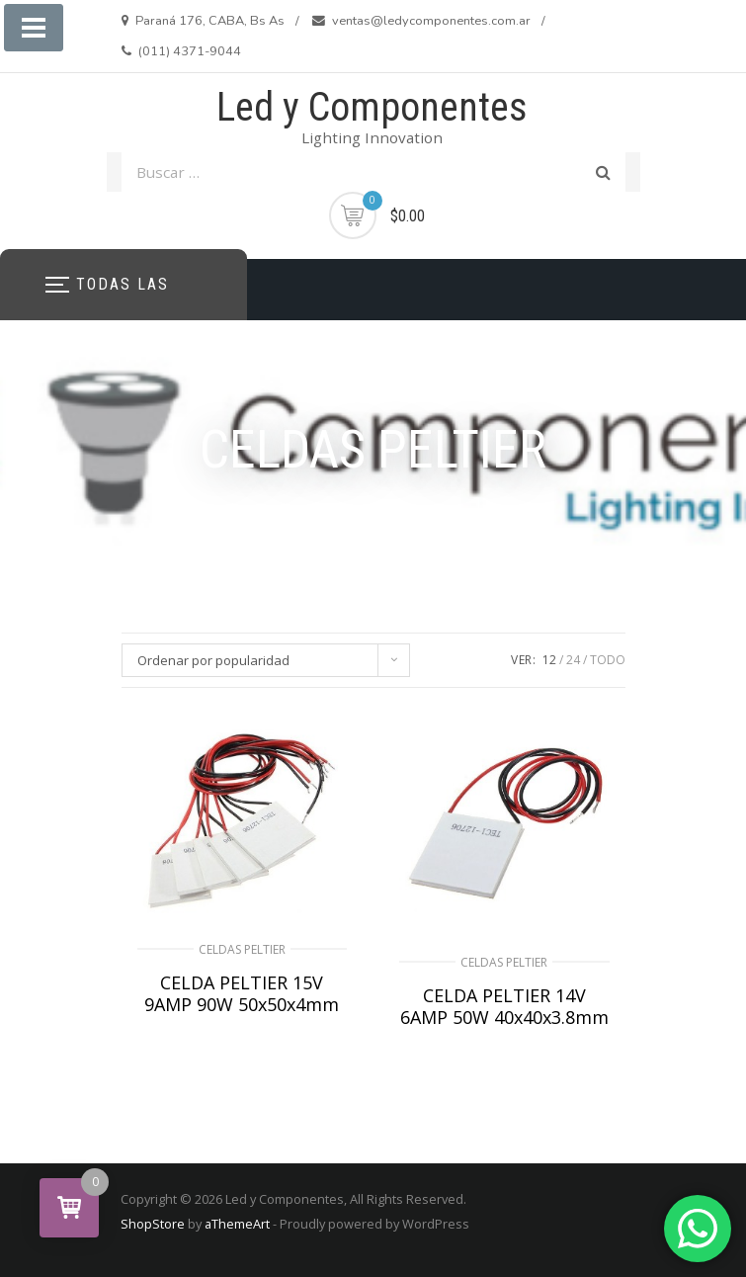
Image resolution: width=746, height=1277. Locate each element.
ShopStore (153, 1224)
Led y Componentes (372, 107)
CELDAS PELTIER (242, 949)
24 (573, 659)
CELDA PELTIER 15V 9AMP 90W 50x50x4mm (241, 993)
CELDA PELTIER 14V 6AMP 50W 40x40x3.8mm (504, 1006)
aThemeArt (237, 1224)
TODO (607, 659)
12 (549, 659)
